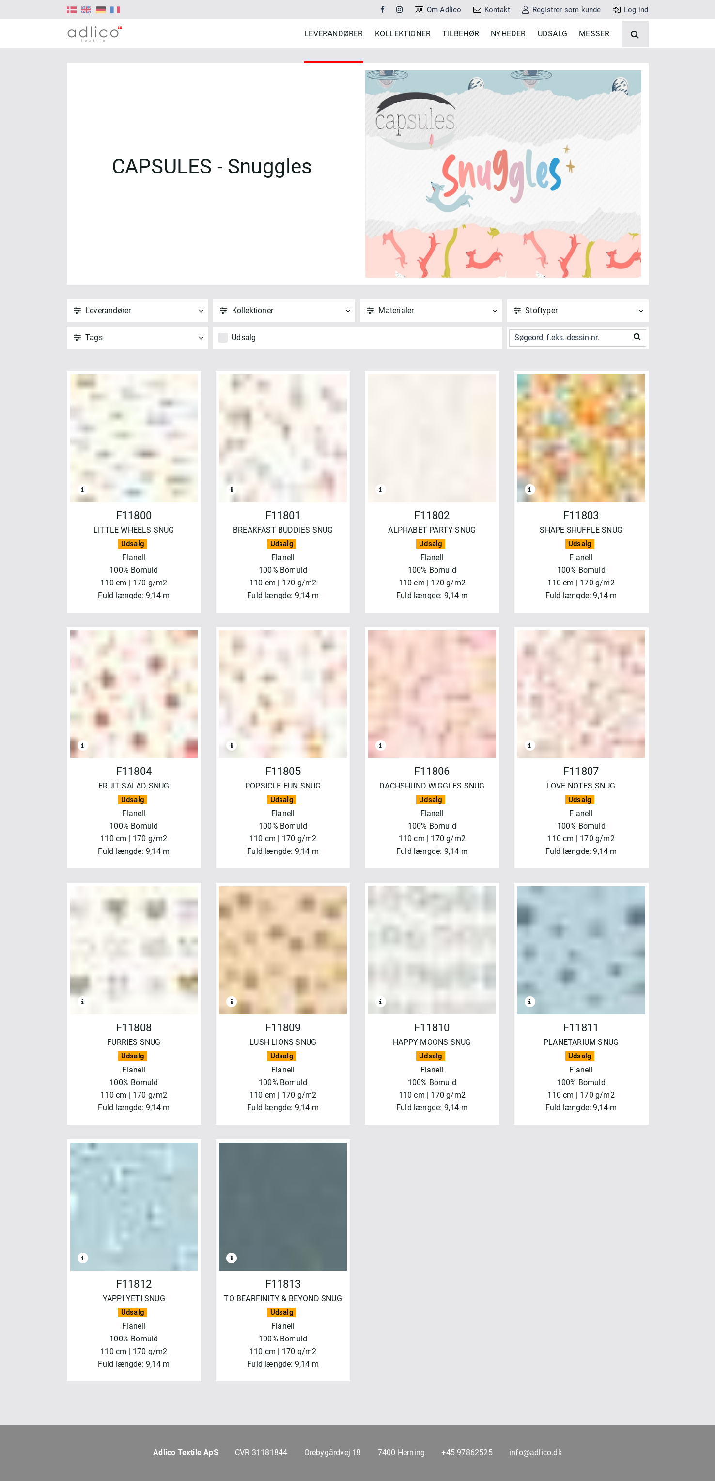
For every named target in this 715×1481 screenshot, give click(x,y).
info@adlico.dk (535, 1452)
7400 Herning (401, 1452)
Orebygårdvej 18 (332, 1452)
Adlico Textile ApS (185, 1452)
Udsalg (244, 366)
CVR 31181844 (261, 1452)
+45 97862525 (466, 1452)
